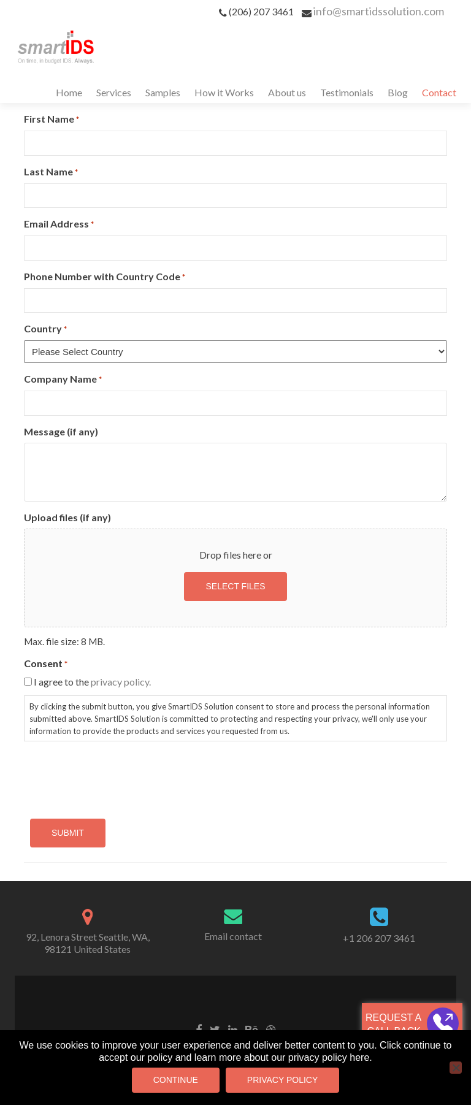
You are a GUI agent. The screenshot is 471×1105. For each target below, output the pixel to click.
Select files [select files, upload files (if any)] (235, 586)
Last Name (51, 172)
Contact (439, 92)
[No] (456, 1067)
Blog (398, 92)
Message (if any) (61, 431)
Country (45, 329)
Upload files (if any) (67, 517)
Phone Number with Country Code (104, 276)
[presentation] (117, 775)
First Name (51, 119)
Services (113, 92)
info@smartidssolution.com (378, 11)
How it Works (224, 92)
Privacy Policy (282, 1080)
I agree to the (92, 681)
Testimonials (346, 92)
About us (287, 92)
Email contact (233, 936)
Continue (175, 1080)
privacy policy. (121, 681)
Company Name (63, 379)
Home (69, 92)
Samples (162, 92)
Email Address (59, 224)
